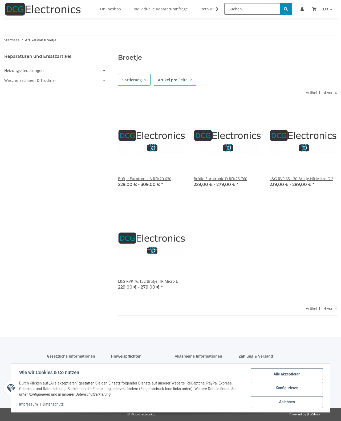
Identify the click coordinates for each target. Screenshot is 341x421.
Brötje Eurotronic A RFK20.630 (144, 178)
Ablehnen (286, 402)
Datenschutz (53, 404)
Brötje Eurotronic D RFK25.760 (220, 178)
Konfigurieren (286, 388)
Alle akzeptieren (286, 374)
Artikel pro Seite (173, 79)
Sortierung (132, 79)
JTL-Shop (313, 414)
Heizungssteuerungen (24, 70)
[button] (54, 70)
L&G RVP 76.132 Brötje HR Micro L (148, 281)
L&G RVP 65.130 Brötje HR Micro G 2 (301, 178)
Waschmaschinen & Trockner (30, 80)
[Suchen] (252, 9)
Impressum (28, 404)
